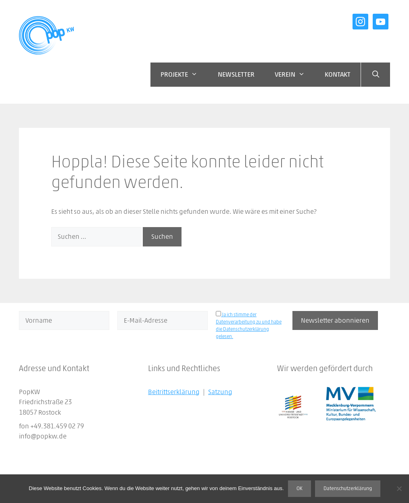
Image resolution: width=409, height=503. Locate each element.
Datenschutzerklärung (347, 488)
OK (299, 488)
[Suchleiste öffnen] (375, 75)
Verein (295, 75)
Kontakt (338, 74)
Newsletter (236, 74)
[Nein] (399, 488)
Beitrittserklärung (174, 391)
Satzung (220, 391)
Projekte (184, 75)
